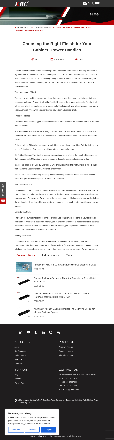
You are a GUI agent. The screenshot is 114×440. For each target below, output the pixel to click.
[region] (32, 422)
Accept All (48, 430)
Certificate (18, 364)
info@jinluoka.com (72, 390)
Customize (16, 430)
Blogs (28, 28)
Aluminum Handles (66, 351)
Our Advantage (20, 351)
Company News (42, 28)
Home (20, 28)
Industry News (50, 255)
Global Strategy (21, 355)
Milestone (18, 359)
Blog (16, 375)
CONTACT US (3, 190)
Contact (18, 379)
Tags (69, 255)
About (17, 347)
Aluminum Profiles (66, 347)
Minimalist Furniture (66, 355)
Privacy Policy (20, 383)
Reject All (32, 430)
